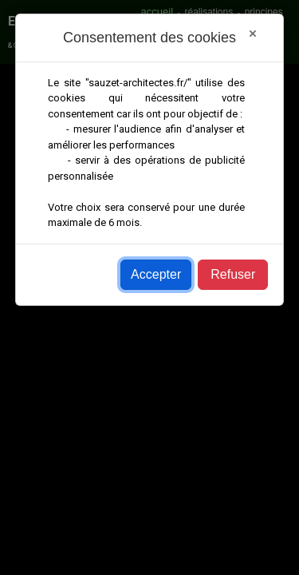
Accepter (156, 274)
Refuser (232, 274)
